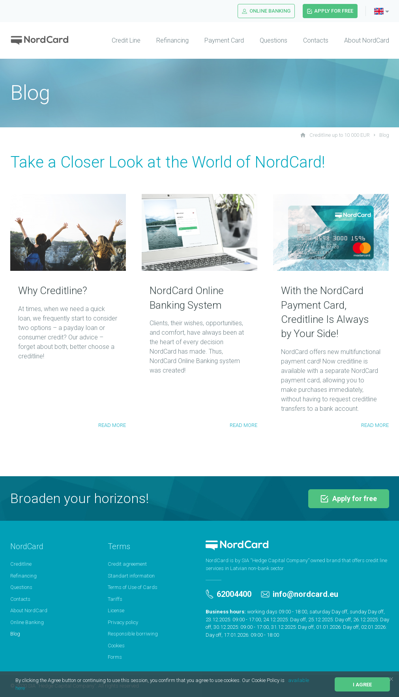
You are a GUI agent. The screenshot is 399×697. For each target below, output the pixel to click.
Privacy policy (123, 622)
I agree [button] (362, 685)
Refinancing (172, 40)
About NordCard (366, 40)
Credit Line (126, 40)
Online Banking (266, 11)
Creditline (21, 564)
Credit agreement (127, 564)
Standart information (131, 576)
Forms (115, 657)
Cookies (116, 646)
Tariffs (115, 599)
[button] (287, 681)
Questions (273, 40)
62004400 (228, 594)
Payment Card (224, 40)
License (116, 610)
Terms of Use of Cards (132, 587)
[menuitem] (118, 40)
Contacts (315, 40)
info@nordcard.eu (299, 594)
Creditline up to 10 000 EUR (335, 135)
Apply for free (330, 11)
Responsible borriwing (133, 634)
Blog (384, 135)
